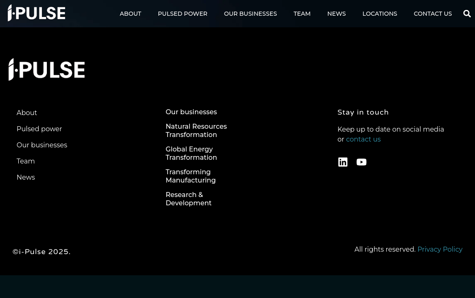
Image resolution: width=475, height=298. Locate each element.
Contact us (433, 13)
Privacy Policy (440, 249)
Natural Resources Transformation (196, 131)
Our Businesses (250, 13)
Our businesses (191, 112)
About (130, 13)
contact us (363, 139)
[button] (467, 14)
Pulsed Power (182, 13)
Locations (380, 13)
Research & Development (189, 199)
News (336, 13)
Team (302, 13)
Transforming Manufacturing (191, 176)
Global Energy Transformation (191, 153)
